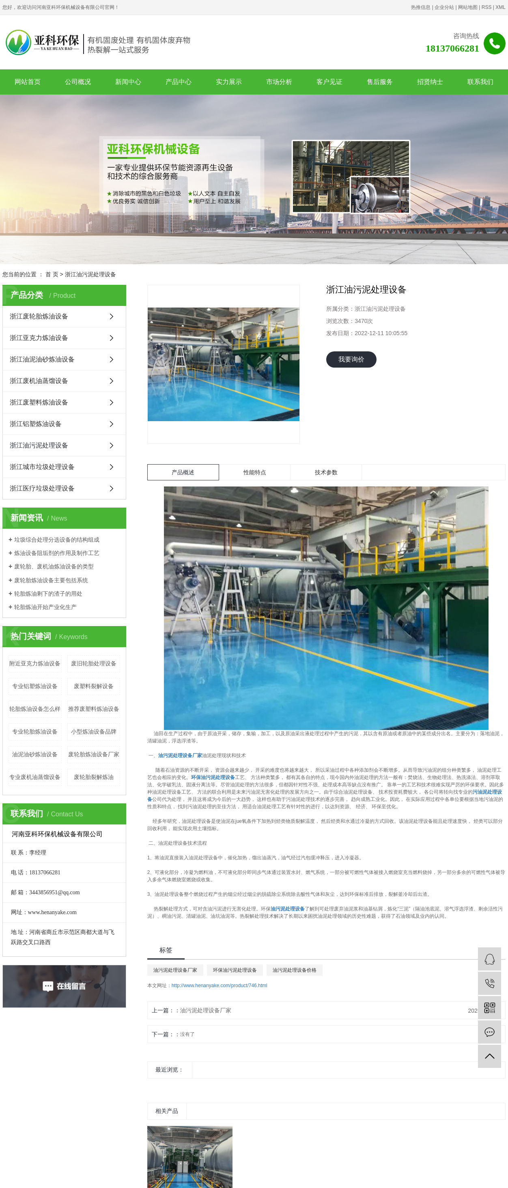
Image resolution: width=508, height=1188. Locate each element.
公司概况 (78, 81)
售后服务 (380, 81)
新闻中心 (128, 81)
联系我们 (480, 81)
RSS (487, 7)
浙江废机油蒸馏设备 (39, 380)
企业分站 (444, 7)
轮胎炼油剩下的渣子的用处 (48, 593)
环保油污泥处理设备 (235, 970)
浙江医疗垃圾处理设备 (42, 488)
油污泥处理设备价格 (294, 970)
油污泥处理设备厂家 (175, 970)
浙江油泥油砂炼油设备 (42, 359)
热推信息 (421, 7)
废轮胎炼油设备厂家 (93, 754)
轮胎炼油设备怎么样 (34, 709)
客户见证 (329, 81)
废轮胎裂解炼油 (94, 777)
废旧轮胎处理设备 (93, 663)
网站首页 (28, 81)
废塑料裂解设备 (94, 686)
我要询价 (351, 359)
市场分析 (279, 81)
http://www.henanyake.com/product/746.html (219, 985)
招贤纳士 (430, 81)
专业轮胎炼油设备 (35, 731)
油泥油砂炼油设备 (35, 754)
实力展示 (229, 81)
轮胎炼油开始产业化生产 (45, 607)
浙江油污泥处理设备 (90, 274)
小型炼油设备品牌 (93, 731)
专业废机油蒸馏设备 (34, 777)
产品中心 (179, 81)
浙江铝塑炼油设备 (36, 423)
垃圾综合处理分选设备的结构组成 (56, 539)
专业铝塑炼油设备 (35, 686)
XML (500, 7)
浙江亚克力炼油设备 (39, 337)
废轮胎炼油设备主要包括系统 (51, 580)
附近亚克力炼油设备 (34, 663)
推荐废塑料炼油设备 (93, 709)
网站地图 (468, 7)
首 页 (51, 274)
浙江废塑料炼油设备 (39, 402)
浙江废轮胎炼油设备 (39, 316)
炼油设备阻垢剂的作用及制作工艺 (56, 553)
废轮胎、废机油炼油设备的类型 (54, 566)
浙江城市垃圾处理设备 (42, 466)
